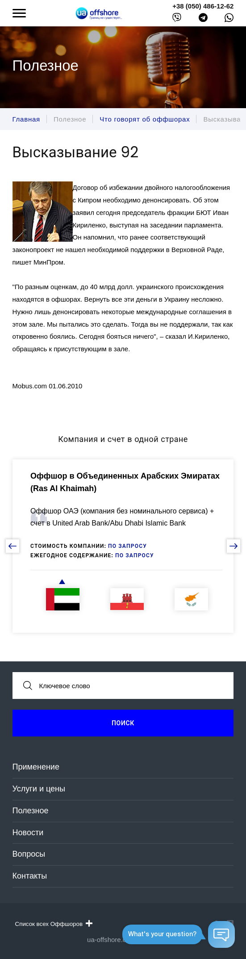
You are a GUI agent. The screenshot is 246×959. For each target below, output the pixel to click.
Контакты (30, 875)
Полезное (31, 810)
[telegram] (203, 19)
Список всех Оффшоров (53, 923)
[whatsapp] (229, 20)
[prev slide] (12, 546)
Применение (36, 766)
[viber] (176, 19)
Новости (28, 832)
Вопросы (29, 854)
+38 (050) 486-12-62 (202, 6)
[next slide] (233, 546)
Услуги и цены (39, 788)
